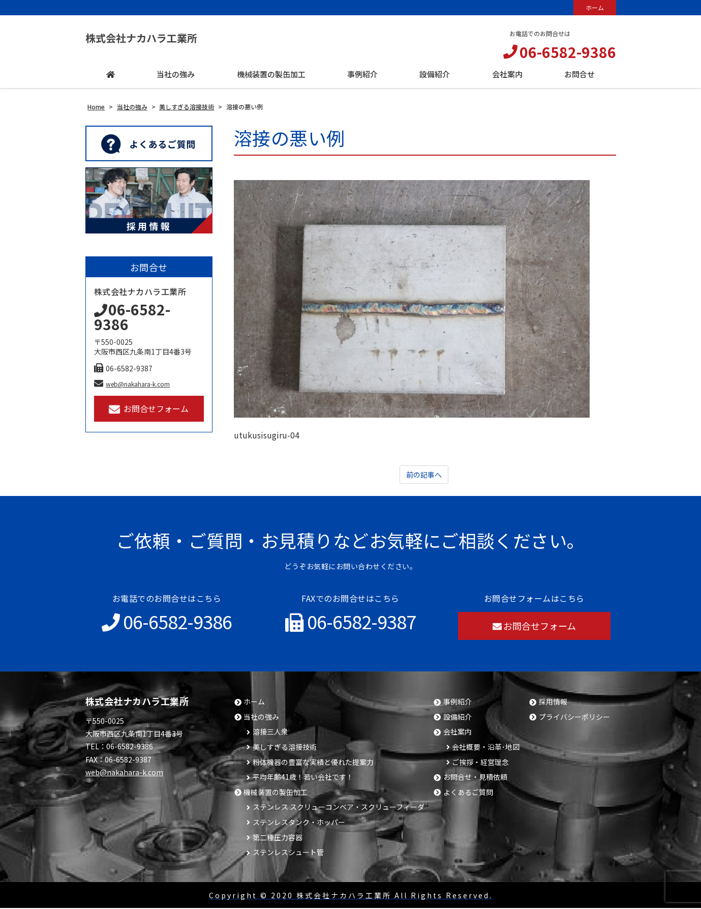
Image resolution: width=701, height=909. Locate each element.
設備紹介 (457, 718)
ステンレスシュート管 (288, 853)
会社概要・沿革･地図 (486, 748)
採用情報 (553, 703)
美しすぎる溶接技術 (285, 748)
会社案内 (457, 733)
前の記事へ (424, 475)
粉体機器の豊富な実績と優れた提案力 (313, 763)
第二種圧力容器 (277, 838)
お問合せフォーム (149, 408)
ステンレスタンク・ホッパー (299, 823)
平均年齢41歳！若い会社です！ (303, 778)
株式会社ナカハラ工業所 (158, 37)
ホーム (595, 7)
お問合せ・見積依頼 (475, 778)
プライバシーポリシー (574, 718)
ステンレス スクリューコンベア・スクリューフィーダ (338, 808)
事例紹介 (457, 703)
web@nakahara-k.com (132, 383)
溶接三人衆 (270, 733)
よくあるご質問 (468, 793)
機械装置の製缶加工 (275, 793)
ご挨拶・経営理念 (480, 763)
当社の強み (261, 718)
